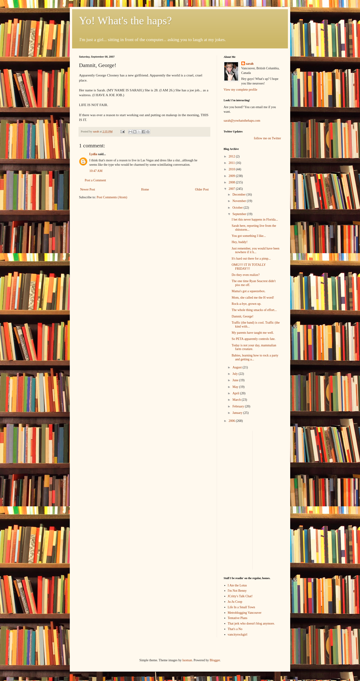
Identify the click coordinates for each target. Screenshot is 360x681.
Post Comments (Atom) (112, 197)
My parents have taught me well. (253, 332)
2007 (232, 189)
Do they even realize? (246, 275)
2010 (232, 169)
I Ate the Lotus (237, 585)
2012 (232, 156)
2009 (232, 176)
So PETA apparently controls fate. (254, 339)
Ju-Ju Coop (235, 601)
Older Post (202, 189)
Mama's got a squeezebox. (248, 291)
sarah (96, 131)
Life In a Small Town (241, 607)
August (237, 367)
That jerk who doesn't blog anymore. (251, 623)
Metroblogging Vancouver (245, 612)
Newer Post (87, 189)
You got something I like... (249, 236)
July (235, 374)
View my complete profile (240, 89)
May (235, 387)
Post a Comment (95, 180)
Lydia (93, 154)
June (235, 380)
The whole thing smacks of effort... (254, 310)
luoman (187, 660)
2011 (232, 163)
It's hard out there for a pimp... (251, 258)
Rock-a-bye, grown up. (246, 303)
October (238, 207)
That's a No (235, 629)
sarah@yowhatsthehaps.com (242, 120)
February (238, 406)
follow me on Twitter (267, 138)
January (237, 413)
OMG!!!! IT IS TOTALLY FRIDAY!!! (249, 266)
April (236, 393)
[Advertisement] (237, 500)
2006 (232, 421)
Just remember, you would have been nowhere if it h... (255, 250)
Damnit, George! (242, 316)
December (239, 194)
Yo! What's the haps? (125, 20)
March (237, 399)
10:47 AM (95, 171)
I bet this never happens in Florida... (255, 219)
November (239, 201)
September (239, 214)
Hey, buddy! (240, 242)
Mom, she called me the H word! (253, 297)
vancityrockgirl (238, 634)
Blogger (215, 660)
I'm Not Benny (237, 590)
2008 (232, 182)
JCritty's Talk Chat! (240, 596)
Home (145, 189)
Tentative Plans (238, 618)
